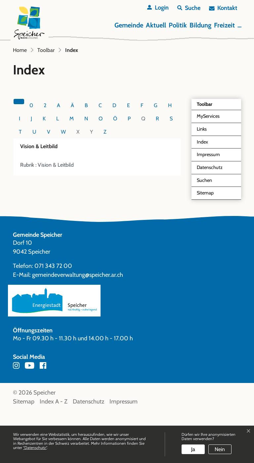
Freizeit (224, 25)
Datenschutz (210, 219)
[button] (189, 8)
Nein (220, 449)
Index (212, 195)
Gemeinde (128, 25)
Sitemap (205, 244)
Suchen (204, 232)
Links (202, 181)
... (239, 25)
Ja (193, 449)
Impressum (208, 206)
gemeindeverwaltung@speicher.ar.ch (77, 326)
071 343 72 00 (53, 317)
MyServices (208, 168)
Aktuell (156, 25)
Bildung (200, 25)
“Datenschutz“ (35, 447)
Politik (178, 25)
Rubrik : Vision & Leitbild (47, 216)
